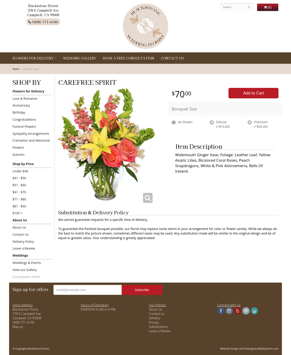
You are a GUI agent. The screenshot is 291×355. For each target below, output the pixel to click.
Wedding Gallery (79, 58)
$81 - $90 (19, 206)
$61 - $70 (19, 192)
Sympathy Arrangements (31, 133)
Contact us (156, 314)
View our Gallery (25, 270)
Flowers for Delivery (33, 58)
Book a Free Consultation (128, 58)
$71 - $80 (19, 199)
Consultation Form (26, 277)
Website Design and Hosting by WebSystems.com (249, 348)
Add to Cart (253, 93)
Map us (18, 326)
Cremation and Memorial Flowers (31, 144)
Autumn (19, 154)
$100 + (18, 213)
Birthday (19, 112)
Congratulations (24, 119)
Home (16, 69)
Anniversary (21, 105)
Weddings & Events (27, 263)
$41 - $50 (19, 178)
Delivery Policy (23, 241)
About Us (20, 220)
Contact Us (172, 58)
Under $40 (20, 171)
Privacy (154, 322)
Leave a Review (24, 248)
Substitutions (158, 326)
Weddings (20, 255)
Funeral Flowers (24, 126)
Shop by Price (23, 164)
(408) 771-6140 (43, 21)
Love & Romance (25, 98)
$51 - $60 (19, 185)
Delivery (154, 318)
